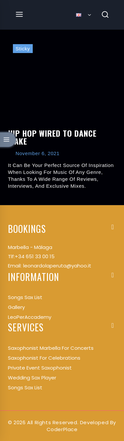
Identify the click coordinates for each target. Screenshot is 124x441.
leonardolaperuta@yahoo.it (57, 265)
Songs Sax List (25, 387)
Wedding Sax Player (32, 377)
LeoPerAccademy (29, 317)
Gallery (16, 307)
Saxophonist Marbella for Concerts (51, 348)
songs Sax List (25, 297)
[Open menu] (19, 14)
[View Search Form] (105, 15)
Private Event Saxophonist (40, 367)
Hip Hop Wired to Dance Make (52, 137)
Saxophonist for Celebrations (44, 357)
